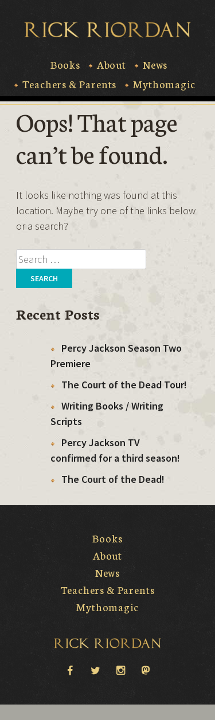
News (155, 65)
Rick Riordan (107, 30)
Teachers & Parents (69, 84)
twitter (95, 669)
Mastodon (146, 670)
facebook (70, 669)
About (111, 65)
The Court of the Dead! (113, 479)
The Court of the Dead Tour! (124, 384)
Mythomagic (164, 84)
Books (65, 65)
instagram (120, 669)
